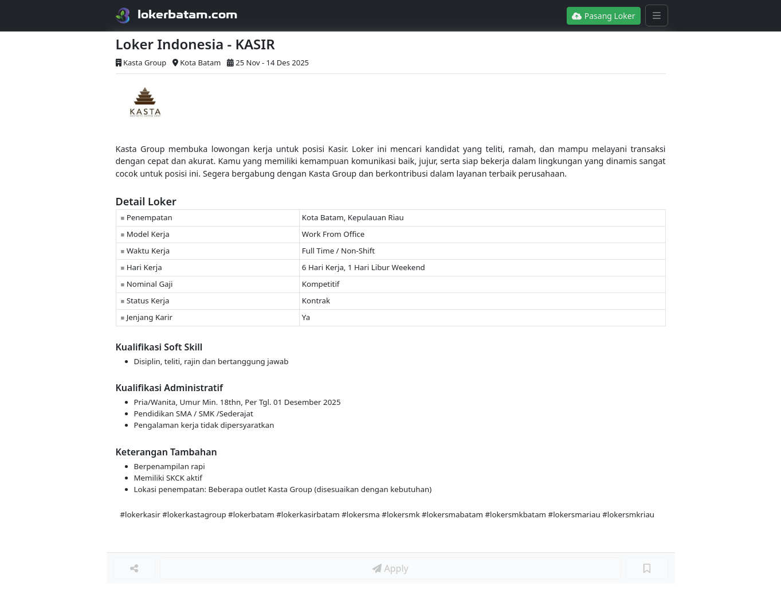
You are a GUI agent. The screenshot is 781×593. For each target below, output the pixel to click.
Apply (390, 568)
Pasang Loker (603, 15)
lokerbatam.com (188, 14)
